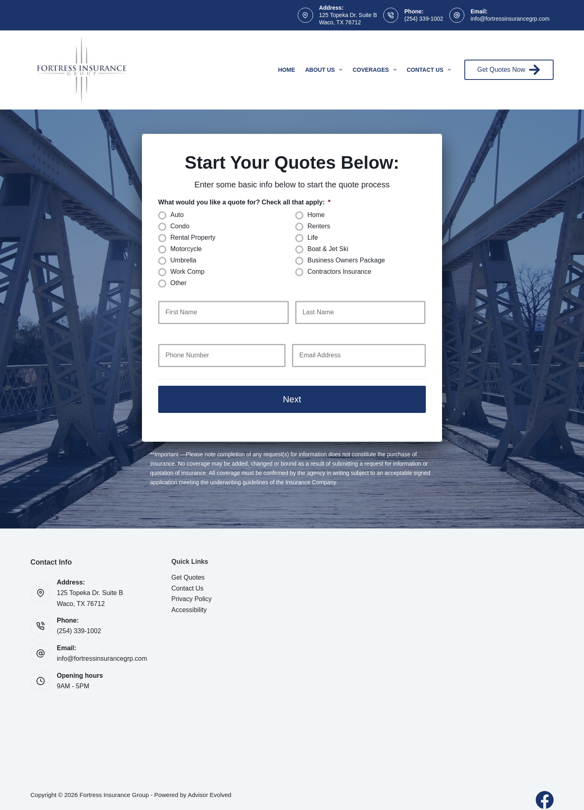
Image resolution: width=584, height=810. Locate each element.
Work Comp (187, 271)
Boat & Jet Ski (327, 248)
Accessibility (189, 600)
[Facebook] (545, 791)
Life (312, 237)
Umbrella (183, 260)
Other (178, 282)
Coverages (375, 70)
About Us (325, 70)
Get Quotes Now (509, 70)
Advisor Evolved (210, 785)
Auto (177, 214)
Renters (318, 226)
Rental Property (192, 237)
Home (286, 70)
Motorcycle (186, 248)
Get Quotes (188, 568)
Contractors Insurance (339, 271)
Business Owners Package (346, 260)
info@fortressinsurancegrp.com (510, 18)
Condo (179, 226)
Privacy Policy (192, 590)
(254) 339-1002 (423, 18)
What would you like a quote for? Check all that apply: (244, 202)
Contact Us (431, 70)
